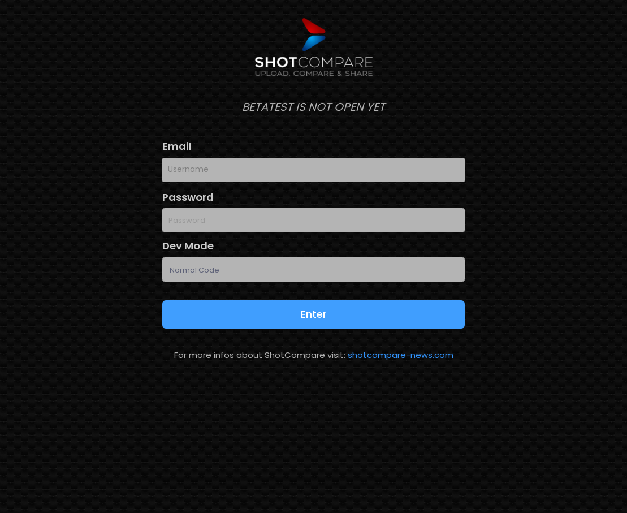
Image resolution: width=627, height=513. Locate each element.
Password (188, 197)
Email (177, 146)
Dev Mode (188, 246)
